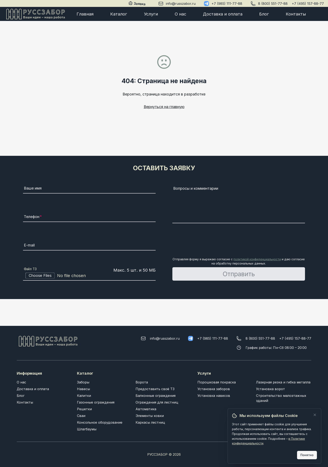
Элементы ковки (150, 416)
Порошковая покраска (216, 382)
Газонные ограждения (95, 402)
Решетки (84, 409)
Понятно (307, 455)
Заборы (83, 382)
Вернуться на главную (164, 106)
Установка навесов (213, 395)
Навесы (83, 389)
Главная (85, 14)
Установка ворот (270, 389)
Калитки (84, 395)
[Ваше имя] (89, 189)
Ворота (142, 382)
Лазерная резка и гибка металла (283, 382)
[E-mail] (89, 246)
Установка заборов (213, 389)
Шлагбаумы (86, 429)
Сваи (81, 416)
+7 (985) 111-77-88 (226, 3)
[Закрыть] (315, 415)
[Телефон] (89, 217)
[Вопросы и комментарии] (238, 204)
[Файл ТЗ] (89, 275)
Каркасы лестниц (150, 422)
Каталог (118, 14)
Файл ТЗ (30, 269)
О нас (180, 14)
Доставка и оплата (222, 14)
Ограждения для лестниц (157, 402)
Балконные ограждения (156, 395)
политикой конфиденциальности (257, 259)
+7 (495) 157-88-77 (308, 3)
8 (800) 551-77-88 (273, 3)
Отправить (239, 274)
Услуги (151, 14)
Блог (264, 14)
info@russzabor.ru (181, 3)
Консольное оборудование (99, 422)
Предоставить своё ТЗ (155, 389)
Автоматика (146, 409)
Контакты (296, 14)
